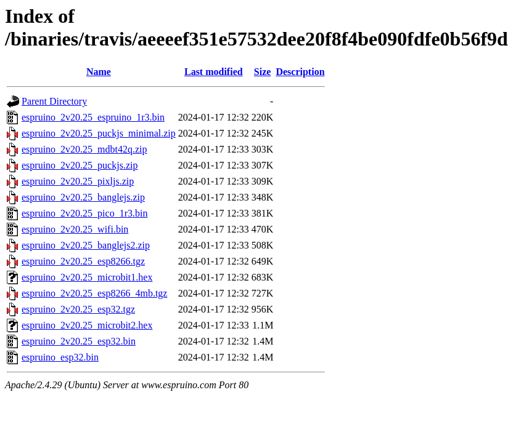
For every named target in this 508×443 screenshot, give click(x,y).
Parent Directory (54, 101)
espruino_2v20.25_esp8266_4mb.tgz (94, 293)
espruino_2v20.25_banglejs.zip (83, 197)
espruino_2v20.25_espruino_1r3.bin (93, 117)
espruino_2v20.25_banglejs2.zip (86, 245)
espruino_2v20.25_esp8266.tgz (83, 261)
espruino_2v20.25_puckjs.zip (79, 165)
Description (300, 71)
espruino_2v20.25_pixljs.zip (78, 181)
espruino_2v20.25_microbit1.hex (87, 277)
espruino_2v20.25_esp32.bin (79, 341)
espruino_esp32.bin (60, 357)
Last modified (213, 71)
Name (98, 71)
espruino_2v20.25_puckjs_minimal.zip (99, 133)
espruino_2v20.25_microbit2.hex (87, 325)
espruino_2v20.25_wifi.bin (75, 229)
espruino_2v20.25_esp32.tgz (78, 309)
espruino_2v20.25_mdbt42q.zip (84, 149)
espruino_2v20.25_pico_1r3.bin (84, 213)
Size (262, 71)
